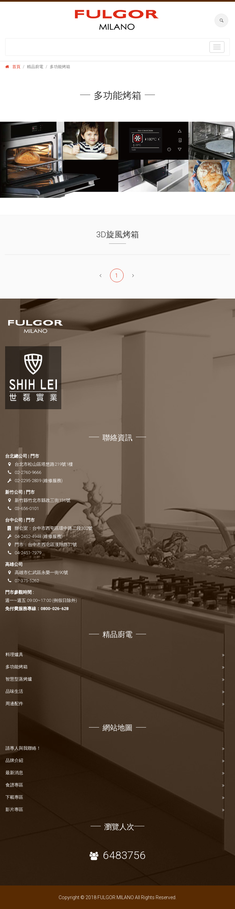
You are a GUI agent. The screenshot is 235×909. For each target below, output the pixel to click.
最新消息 (14, 772)
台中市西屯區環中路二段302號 (62, 528)
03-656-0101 (27, 508)
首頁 (16, 66)
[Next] (133, 275)
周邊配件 (14, 703)
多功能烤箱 (16, 666)
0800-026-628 (54, 608)
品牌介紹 (14, 760)
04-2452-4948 (28, 536)
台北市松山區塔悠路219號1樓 (44, 464)
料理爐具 (14, 654)
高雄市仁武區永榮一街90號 (41, 572)
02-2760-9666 (28, 472)
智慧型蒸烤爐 (18, 679)
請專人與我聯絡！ (23, 748)
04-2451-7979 (28, 552)
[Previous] (100, 275)
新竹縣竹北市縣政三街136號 (42, 500)
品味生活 (14, 691)
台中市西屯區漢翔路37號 (52, 544)
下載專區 (14, 797)
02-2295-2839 (28, 480)
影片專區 (14, 809)
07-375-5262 (27, 580)
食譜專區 (14, 784)
